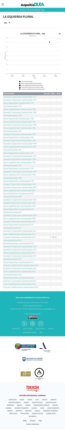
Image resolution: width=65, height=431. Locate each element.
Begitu (19, 405)
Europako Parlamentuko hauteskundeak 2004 (19, 203)
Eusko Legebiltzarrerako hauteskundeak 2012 (19, 234)
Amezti (44, 400)
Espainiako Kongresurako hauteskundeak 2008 (19, 215)
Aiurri (29, 400)
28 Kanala (32, 416)
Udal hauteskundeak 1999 (12, 178)
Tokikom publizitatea (32, 424)
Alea (37, 400)
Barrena (10, 405)
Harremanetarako (29, 332)
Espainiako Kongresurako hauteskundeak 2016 (19, 250)
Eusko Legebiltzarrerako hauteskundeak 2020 (19, 272)
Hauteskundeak (32, 9)
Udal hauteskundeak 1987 (12, 131)
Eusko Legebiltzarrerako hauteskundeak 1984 (19, 122)
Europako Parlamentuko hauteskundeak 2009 (19, 222)
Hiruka (10, 411)
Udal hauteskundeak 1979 (12, 106)
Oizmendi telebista (50, 411)
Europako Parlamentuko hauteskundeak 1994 (19, 159)
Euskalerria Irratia (41, 405)
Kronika (19, 411)
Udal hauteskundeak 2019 (12, 259)
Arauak (50, 329)
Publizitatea (40, 329)
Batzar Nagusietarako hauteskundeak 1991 (18, 153)
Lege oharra (27, 329)
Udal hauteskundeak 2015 (12, 240)
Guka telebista (53, 408)
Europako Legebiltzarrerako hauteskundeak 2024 (20, 287)
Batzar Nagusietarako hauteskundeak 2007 (18, 209)
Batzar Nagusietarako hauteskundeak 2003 (18, 194)
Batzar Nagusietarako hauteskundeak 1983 (18, 119)
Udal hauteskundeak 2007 (12, 212)
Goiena (8, 408)
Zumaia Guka (51, 413)
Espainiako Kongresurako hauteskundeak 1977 (19, 97)
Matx (25, 421)
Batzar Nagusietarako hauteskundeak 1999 (18, 181)
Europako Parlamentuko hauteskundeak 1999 (19, 184)
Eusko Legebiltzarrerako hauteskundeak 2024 (19, 284)
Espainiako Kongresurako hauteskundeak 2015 (19, 247)
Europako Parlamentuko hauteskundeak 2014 (19, 237)
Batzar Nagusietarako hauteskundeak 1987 (18, 137)
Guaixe (34, 408)
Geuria (55, 405)
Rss (41, 332)
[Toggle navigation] (3, 4)
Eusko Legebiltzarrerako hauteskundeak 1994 (19, 162)
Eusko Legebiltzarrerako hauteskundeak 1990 (19, 147)
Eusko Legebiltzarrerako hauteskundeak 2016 (19, 253)
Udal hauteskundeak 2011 (12, 228)
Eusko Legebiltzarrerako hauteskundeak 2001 (19, 190)
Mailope (28, 411)
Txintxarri (24, 413)
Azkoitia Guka (51, 402)
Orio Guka (13, 413)
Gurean (32, 421)
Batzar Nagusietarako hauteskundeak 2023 (18, 278)
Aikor (22, 400)
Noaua (37, 411)
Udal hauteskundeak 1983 (12, 116)
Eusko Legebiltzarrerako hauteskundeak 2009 (19, 219)
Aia (7, 23)
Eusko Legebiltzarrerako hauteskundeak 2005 (19, 206)
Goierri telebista (21, 408)
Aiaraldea (13, 400)
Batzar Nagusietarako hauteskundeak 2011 (18, 225)
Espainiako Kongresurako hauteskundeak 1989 (19, 144)
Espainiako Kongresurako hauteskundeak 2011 (19, 231)
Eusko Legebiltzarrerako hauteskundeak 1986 (19, 128)
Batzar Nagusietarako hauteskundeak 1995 (18, 169)
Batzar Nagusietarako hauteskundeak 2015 (18, 243)
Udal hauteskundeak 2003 (12, 197)
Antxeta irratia (15, 402)
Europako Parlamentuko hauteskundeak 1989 (19, 141)
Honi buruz (16, 329)
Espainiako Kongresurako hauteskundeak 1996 (19, 172)
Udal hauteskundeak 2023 (12, 275)
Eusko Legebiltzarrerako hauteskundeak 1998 (19, 175)
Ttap (40, 421)
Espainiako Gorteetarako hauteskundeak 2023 (19, 281)
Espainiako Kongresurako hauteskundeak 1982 (19, 112)
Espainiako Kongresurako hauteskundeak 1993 (19, 156)
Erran (28, 405)
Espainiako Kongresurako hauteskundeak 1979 (19, 100)
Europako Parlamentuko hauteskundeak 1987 (19, 134)
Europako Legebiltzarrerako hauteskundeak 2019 (20, 265)
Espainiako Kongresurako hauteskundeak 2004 (19, 200)
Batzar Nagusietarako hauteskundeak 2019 (18, 262)
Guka (42, 408)
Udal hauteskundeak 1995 (12, 165)
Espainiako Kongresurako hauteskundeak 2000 (19, 187)
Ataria (26, 402)
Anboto (53, 400)
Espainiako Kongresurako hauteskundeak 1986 (19, 125)
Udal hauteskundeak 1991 (12, 150)
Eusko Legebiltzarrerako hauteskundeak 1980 (19, 109)
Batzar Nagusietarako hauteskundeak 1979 (18, 103)
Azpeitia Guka (37, 402)
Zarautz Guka (37, 413)
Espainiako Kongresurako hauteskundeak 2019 (19, 256)
